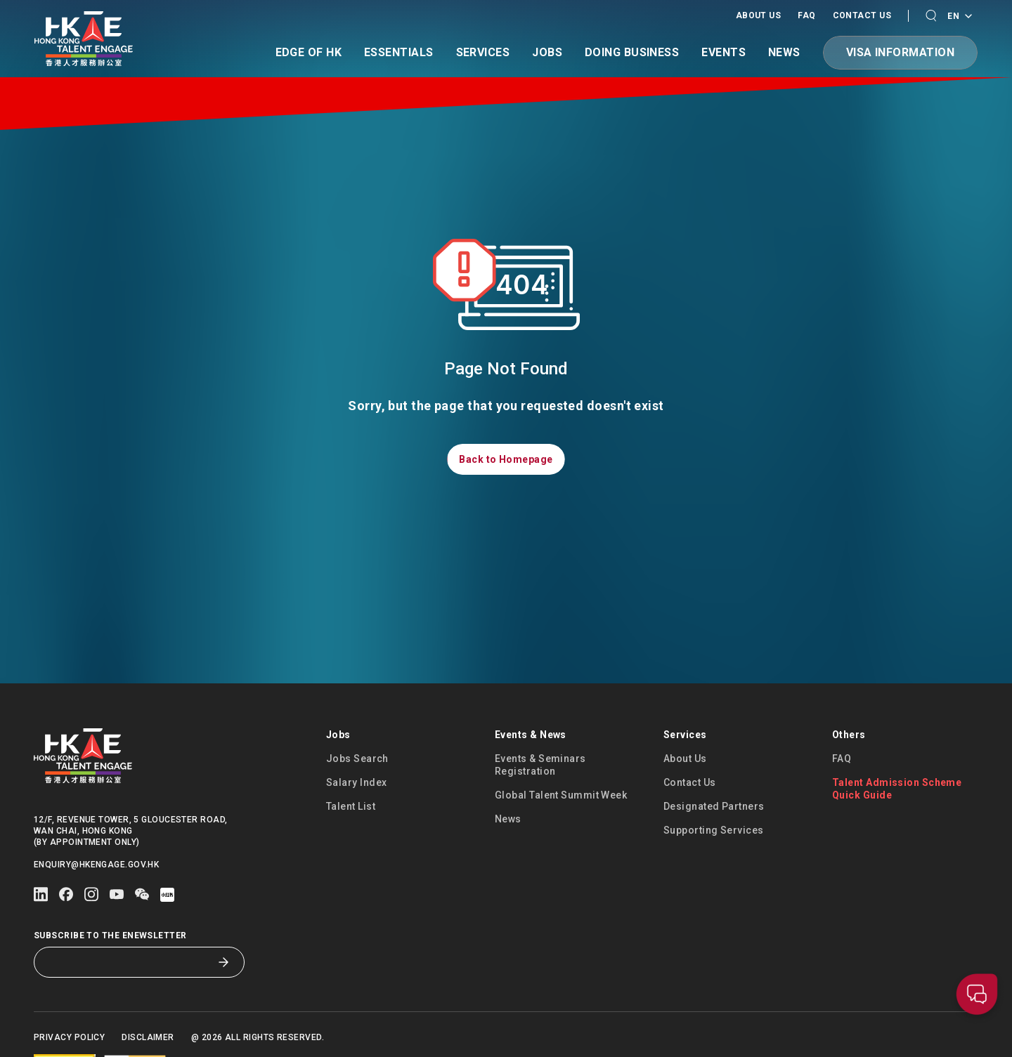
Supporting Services (713, 830)
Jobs (547, 53)
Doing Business (632, 53)
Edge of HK (308, 53)
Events (723, 53)
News (784, 53)
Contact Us (862, 15)
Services (483, 53)
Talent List (350, 806)
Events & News (530, 734)
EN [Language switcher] (959, 16)
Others (849, 734)
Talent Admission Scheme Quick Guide (896, 789)
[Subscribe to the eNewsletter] (128, 962)
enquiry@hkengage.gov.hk (96, 864)
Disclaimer (148, 1037)
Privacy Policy (69, 1037)
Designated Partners (714, 806)
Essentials (399, 53)
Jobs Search (357, 758)
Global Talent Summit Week (561, 795)
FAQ (806, 15)
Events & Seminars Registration (540, 765)
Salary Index (356, 782)
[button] (931, 16)
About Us (758, 15)
